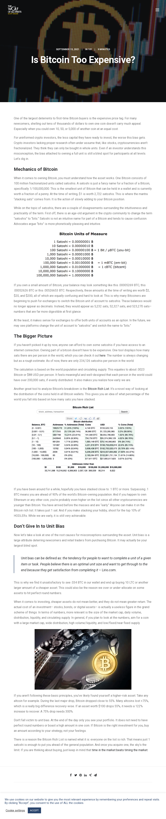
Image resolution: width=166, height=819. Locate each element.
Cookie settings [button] (15, 810)
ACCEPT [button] (34, 810)
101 (90, 49)
